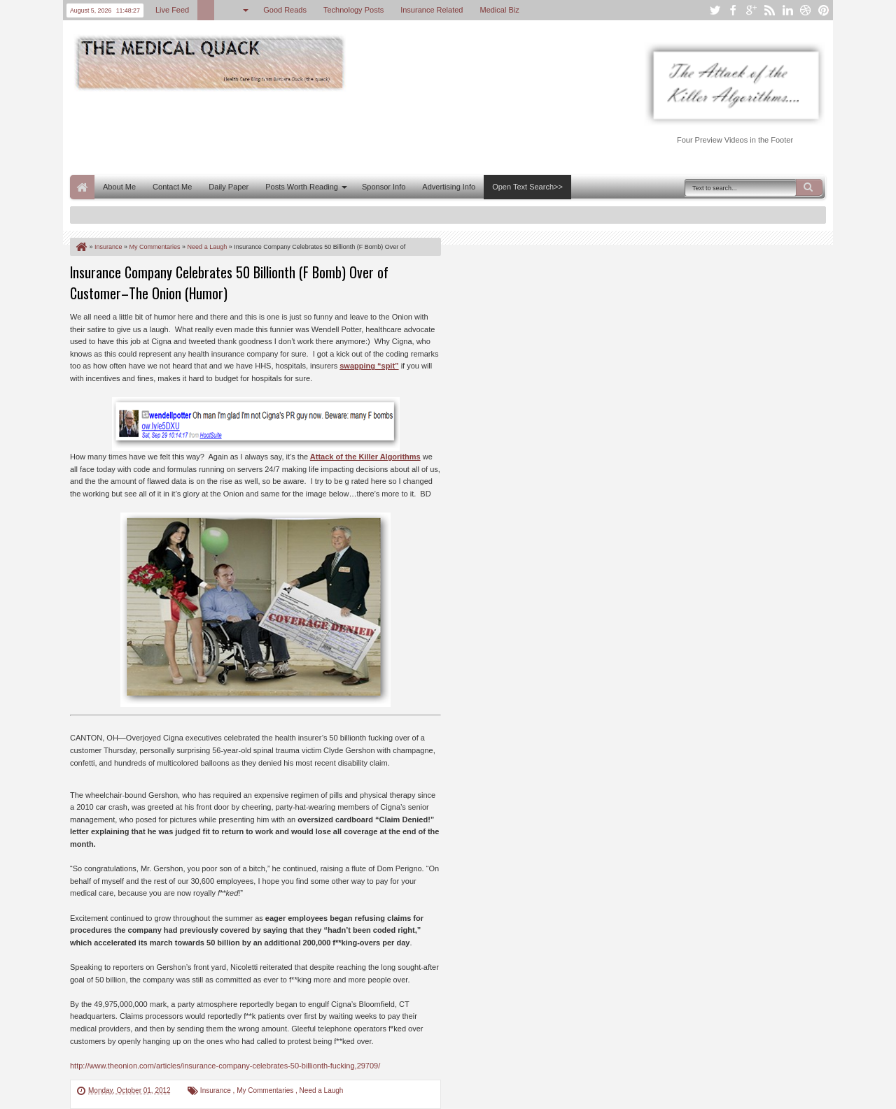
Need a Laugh (322, 1090)
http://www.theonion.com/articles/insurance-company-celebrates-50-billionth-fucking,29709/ (225, 1065)
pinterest (824, 10)
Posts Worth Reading (301, 187)
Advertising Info (448, 187)
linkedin (787, 10)
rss (769, 10)
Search (809, 187)
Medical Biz (499, 10)
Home (82, 187)
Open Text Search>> (527, 187)
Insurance (216, 1090)
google (751, 10)
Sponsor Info (383, 187)
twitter (715, 10)
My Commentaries (266, 1090)
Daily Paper (228, 187)
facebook (733, 10)
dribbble (806, 10)
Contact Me (172, 187)
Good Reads (285, 10)
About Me (119, 187)
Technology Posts (353, 10)
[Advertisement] (325, 131)
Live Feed (172, 10)
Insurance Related (431, 10)
